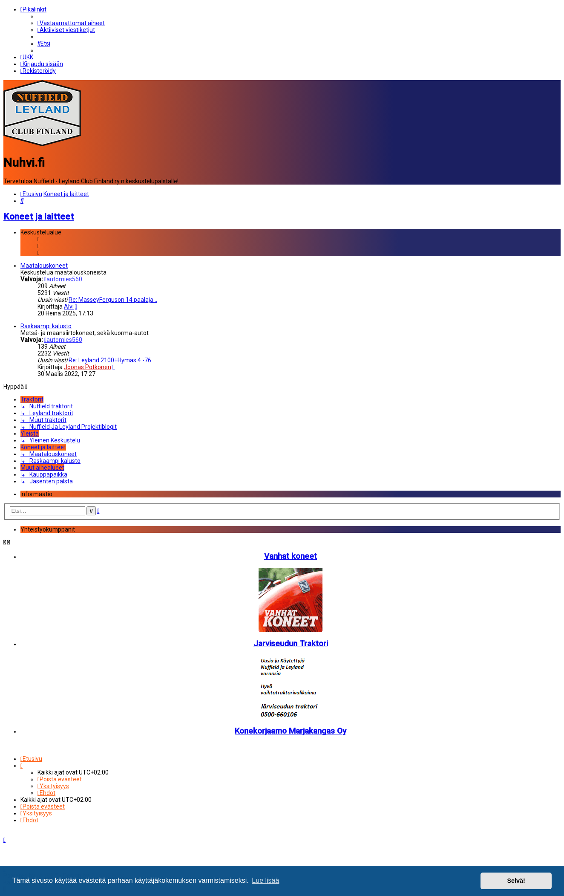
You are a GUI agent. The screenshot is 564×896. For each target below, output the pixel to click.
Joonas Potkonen (87, 366)
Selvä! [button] (516, 880)
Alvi (69, 305)
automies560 (63, 278)
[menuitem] (71, 23)
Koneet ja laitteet (38, 216)
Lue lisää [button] (265, 880)
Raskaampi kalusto (46, 325)
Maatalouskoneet (44, 264)
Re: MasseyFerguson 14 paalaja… (113, 298)
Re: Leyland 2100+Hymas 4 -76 (110, 359)
